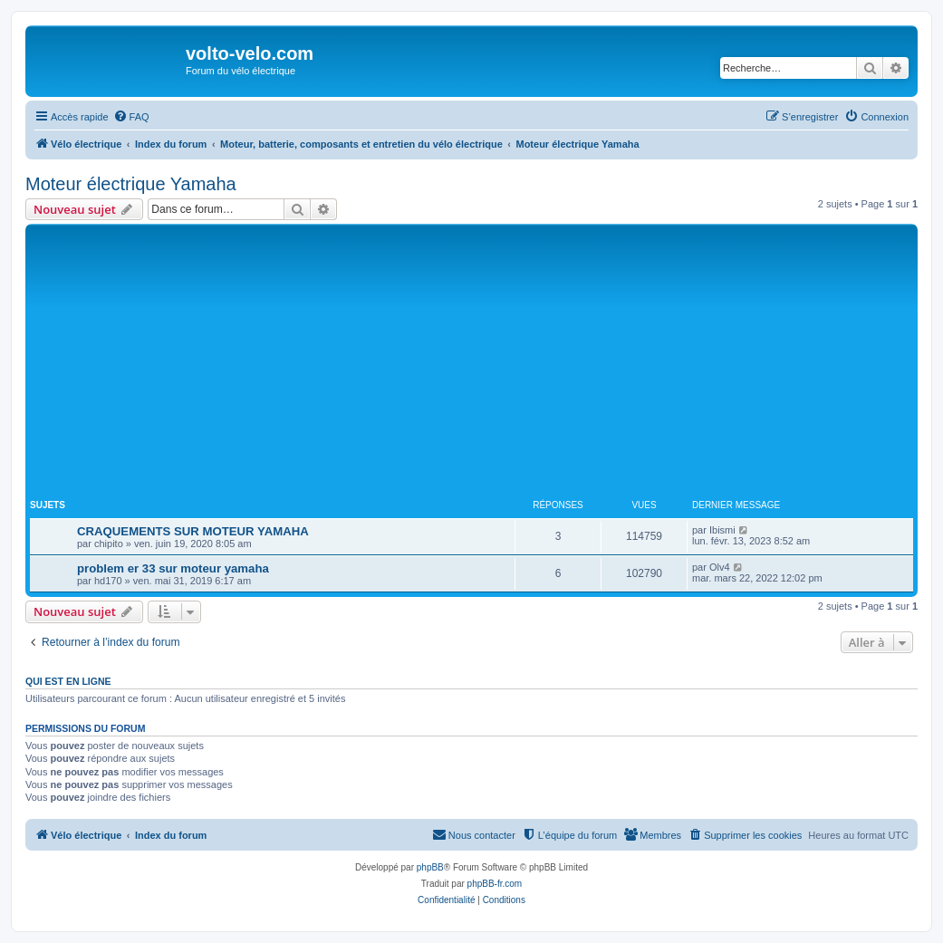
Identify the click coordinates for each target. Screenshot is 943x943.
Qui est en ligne (68, 681)
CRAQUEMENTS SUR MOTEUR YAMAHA (193, 531)
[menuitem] (131, 117)
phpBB (430, 867)
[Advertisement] (486, 364)
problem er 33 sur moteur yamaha (173, 568)
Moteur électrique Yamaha (130, 184)
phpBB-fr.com (495, 884)
